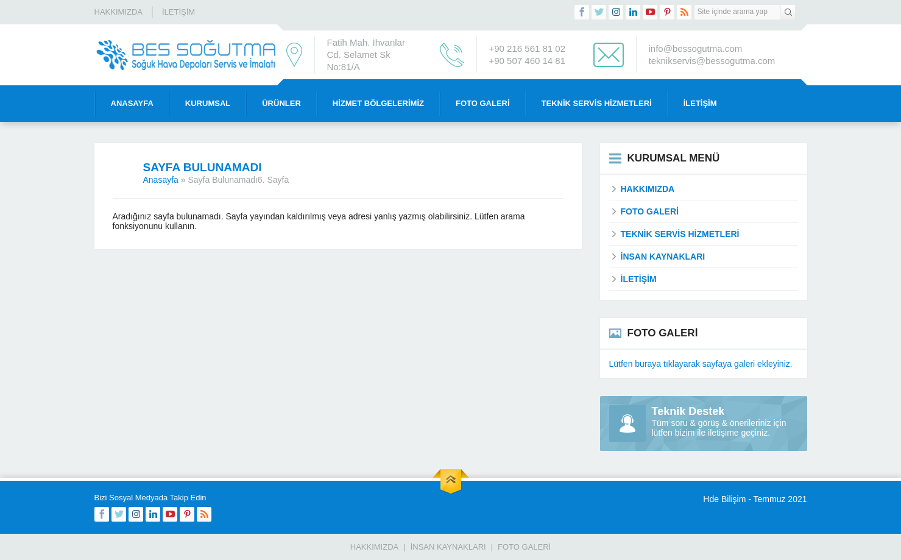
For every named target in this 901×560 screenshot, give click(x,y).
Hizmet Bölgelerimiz (378, 103)
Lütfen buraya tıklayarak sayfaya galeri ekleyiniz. (701, 364)
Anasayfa (132, 103)
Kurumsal (207, 103)
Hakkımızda (118, 11)
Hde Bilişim (724, 499)
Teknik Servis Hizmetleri (597, 103)
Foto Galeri (483, 103)
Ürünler (281, 103)
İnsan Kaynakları (448, 546)
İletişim (178, 11)
